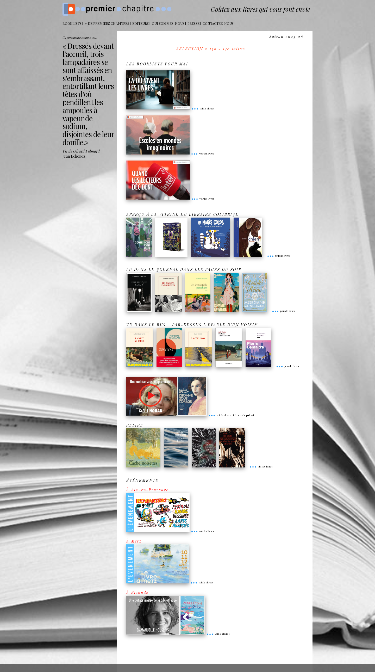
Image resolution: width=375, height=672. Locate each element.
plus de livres (278, 255)
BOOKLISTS (72, 23)
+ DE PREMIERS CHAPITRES (107, 23)
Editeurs (140, 23)
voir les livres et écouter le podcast (231, 415)
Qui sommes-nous (168, 23)
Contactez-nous (218, 23)
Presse (193, 23)
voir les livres (202, 108)
